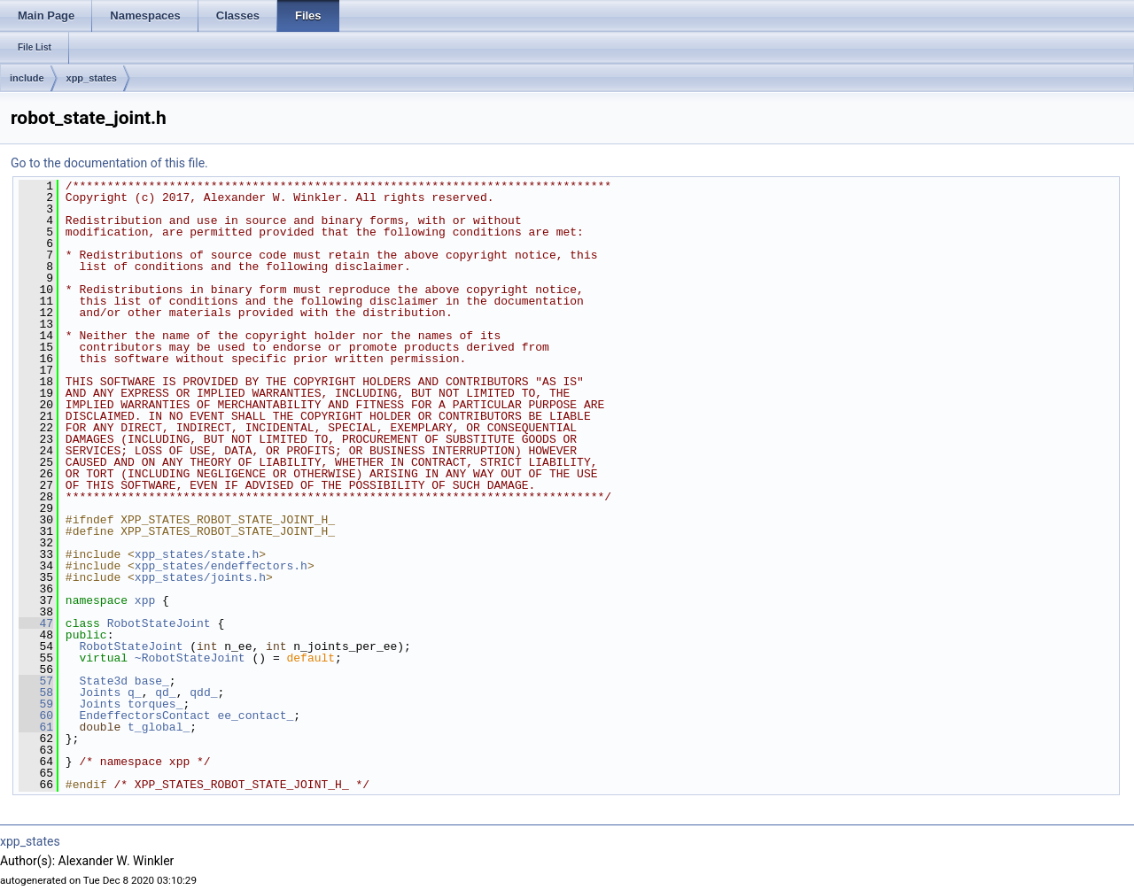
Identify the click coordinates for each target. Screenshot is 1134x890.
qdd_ (203, 692)
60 (36, 716)
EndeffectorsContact (144, 716)
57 (36, 681)
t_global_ (159, 727)
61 (36, 727)
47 (36, 623)
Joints (99, 692)
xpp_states (91, 78)
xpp (145, 600)
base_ (152, 681)
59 (36, 704)
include (27, 78)
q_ (135, 692)
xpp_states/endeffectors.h (221, 566)
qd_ (165, 692)
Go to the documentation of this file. (109, 163)
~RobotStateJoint (190, 658)
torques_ (155, 704)
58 (36, 692)
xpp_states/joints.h (200, 577)
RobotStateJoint (159, 623)
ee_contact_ (255, 716)
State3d (103, 681)
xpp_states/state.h (197, 554)
